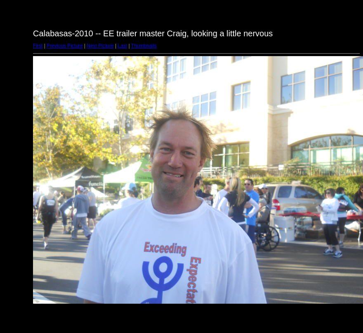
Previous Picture (64, 46)
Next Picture (100, 46)
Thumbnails (144, 46)
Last (122, 46)
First (37, 46)
